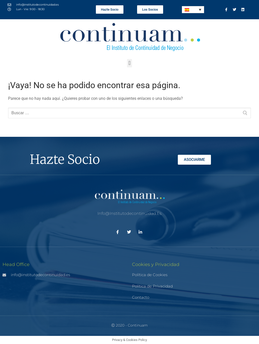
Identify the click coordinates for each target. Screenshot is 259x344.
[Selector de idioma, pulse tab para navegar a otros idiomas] (193, 9)
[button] (129, 63)
